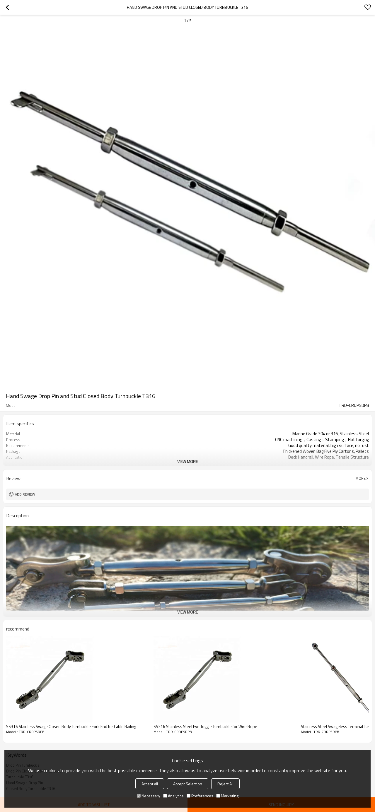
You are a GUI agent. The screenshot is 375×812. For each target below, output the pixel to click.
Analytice (173, 796)
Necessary (148, 796)
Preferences (200, 796)
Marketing (227, 796)
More (360, 478)
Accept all (150, 784)
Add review (25, 494)
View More (187, 461)
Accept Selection (187, 784)
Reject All (225, 784)
